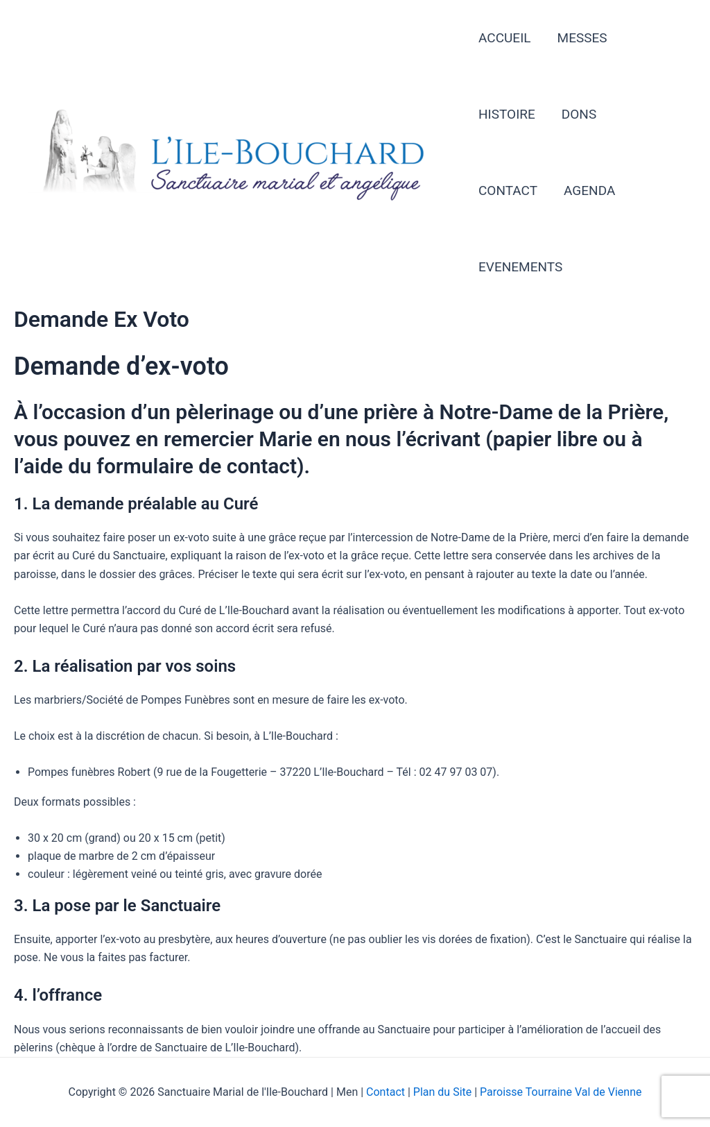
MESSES (582, 38)
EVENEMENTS (520, 267)
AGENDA (589, 190)
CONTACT (507, 190)
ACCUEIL (504, 38)
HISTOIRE (506, 114)
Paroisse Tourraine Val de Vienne (560, 1092)
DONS (579, 114)
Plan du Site (442, 1092)
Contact (387, 1092)
